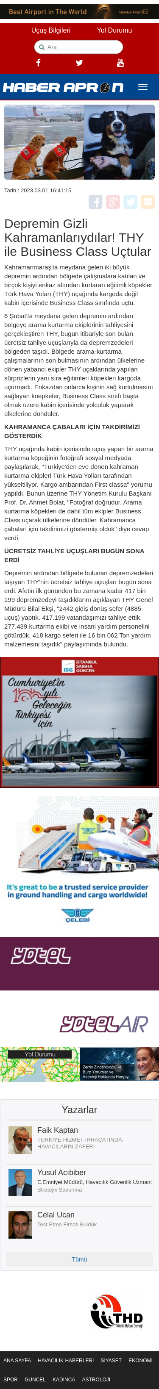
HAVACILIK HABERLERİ (66, 1361)
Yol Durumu (114, 30)
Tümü (79, 1259)
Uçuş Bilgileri (50, 30)
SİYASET (111, 1361)
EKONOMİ (140, 1361)
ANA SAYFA (17, 1361)
